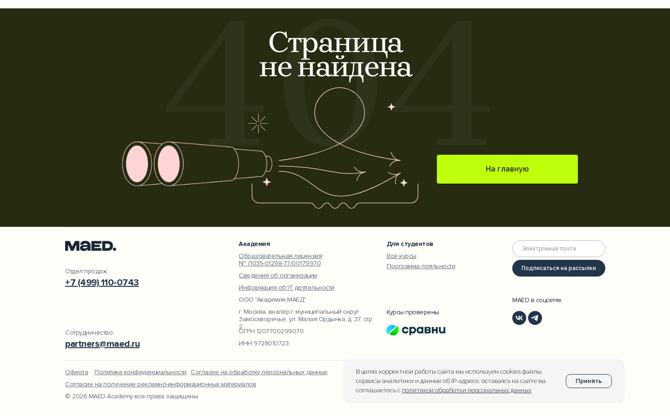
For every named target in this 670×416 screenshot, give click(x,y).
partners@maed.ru (102, 344)
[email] (558, 248)
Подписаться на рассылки (559, 268)
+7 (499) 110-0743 (102, 282)
